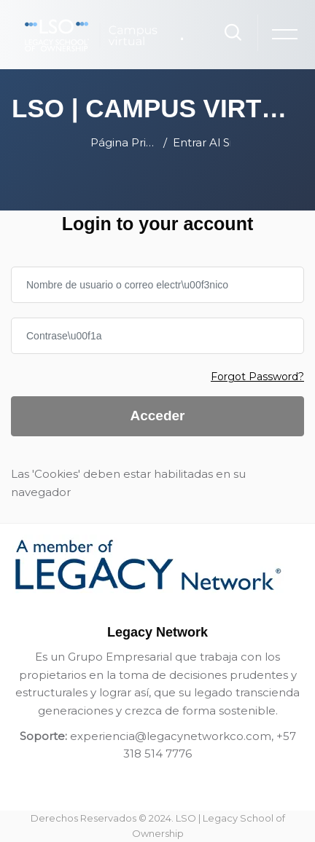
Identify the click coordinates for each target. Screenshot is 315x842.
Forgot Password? (257, 376)
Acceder (158, 415)
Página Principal (124, 142)
